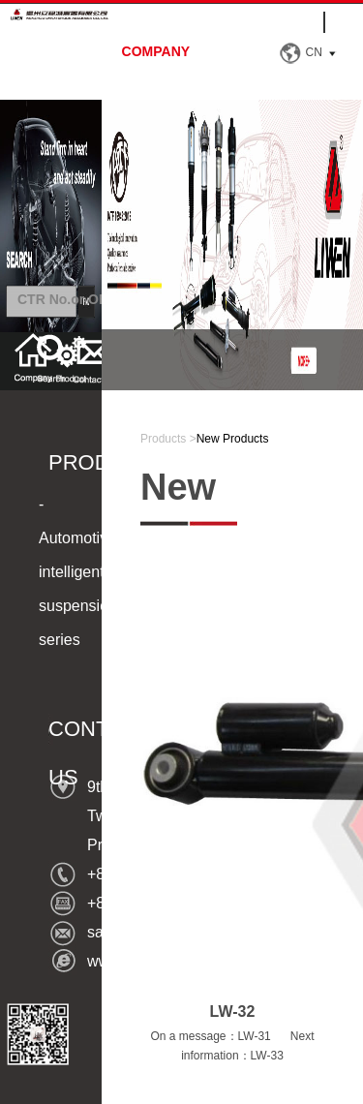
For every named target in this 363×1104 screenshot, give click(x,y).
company (156, 51)
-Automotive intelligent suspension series (78, 572)
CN (314, 52)
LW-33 (267, 1055)
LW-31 (254, 1036)
